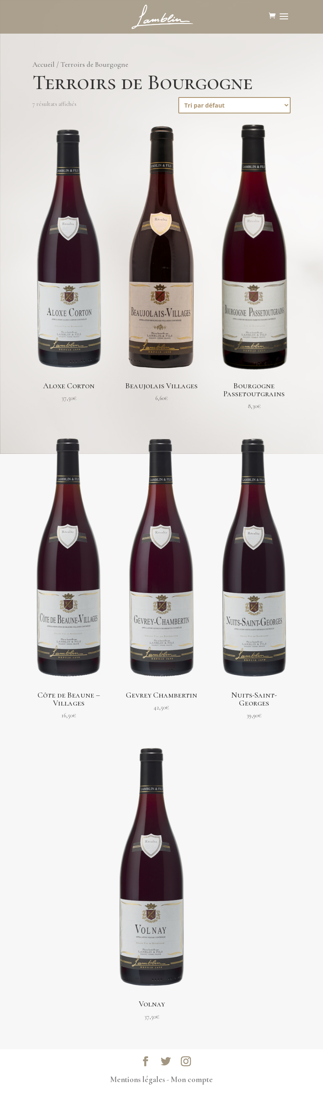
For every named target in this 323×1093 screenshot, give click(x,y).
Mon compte (192, 1079)
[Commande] (234, 105)
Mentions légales (137, 1079)
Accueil (43, 64)
